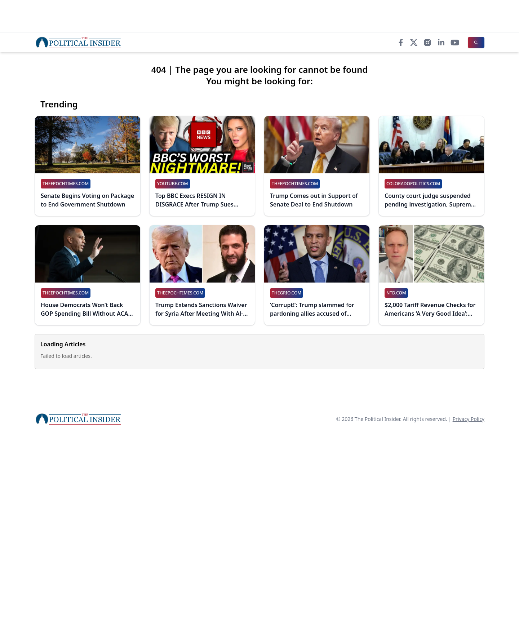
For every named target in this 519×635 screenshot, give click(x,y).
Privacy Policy (468, 419)
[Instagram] (427, 42)
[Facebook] (400, 42)
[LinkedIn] (441, 42)
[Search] (476, 42)
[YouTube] (455, 42)
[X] (413, 42)
